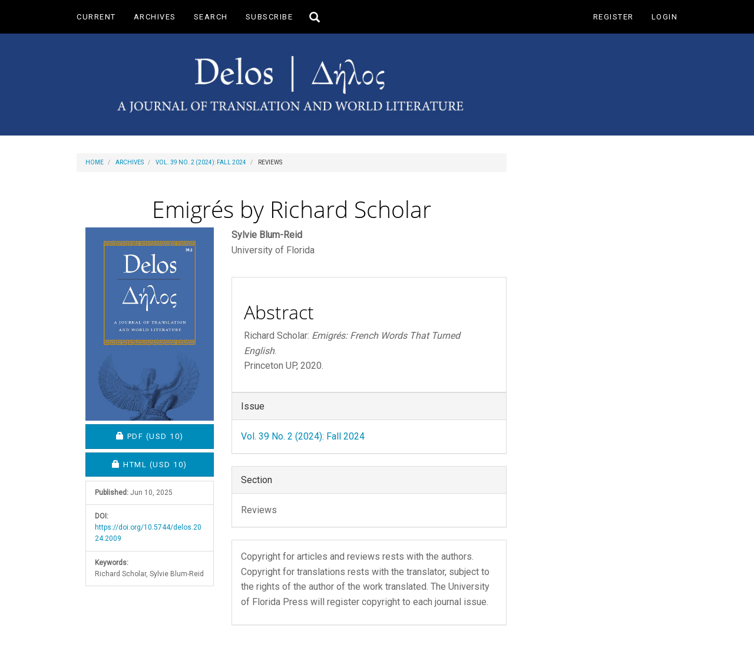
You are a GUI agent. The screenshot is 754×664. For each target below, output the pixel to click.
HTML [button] (163, 464)
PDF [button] (165, 436)
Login (665, 16)
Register (613, 16)
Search (211, 16)
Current (96, 16)
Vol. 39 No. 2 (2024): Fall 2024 (201, 162)
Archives (155, 16)
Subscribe (269, 16)
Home (94, 162)
